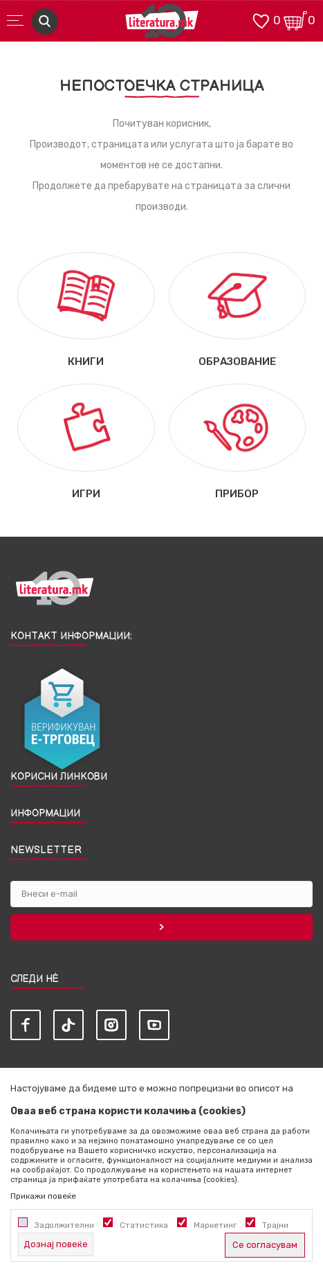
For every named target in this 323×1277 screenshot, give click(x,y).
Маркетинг (215, 1225)
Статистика (144, 1225)
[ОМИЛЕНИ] (261, 20)
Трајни (275, 1225)
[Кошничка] (295, 20)
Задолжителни (64, 1225)
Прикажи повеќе (43, 1196)
